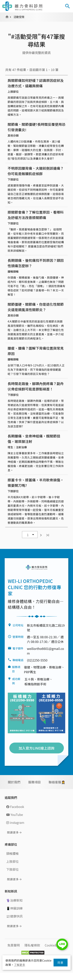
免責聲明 (13, 945)
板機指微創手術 (35, 684)
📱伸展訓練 (14, 908)
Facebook (15, 806)
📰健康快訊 (14, 916)
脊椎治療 (55, 667)
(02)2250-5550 (37, 660)
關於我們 (14, 782)
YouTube (14, 814)
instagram (15, 822)
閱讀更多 (13, 832)
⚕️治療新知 (14, 900)
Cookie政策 (53, 945)
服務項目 (34, 782)
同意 (60, 962)
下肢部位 (12, 869)
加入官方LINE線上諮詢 (37, 748)
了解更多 (19, 965)
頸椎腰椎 (12, 853)
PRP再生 (30, 672)
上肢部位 (12, 861)
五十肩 (29, 679)
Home (7, 17)
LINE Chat (62, 944)
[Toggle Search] (67, 6)
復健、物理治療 (35, 667)
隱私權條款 (32, 945)
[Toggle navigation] (56, 6)
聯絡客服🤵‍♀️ (57, 782)
